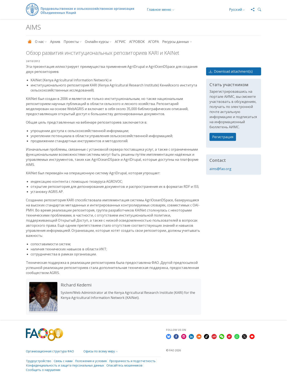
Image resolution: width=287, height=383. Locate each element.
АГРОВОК (137, 41)
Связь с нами (63, 361)
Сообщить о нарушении (43, 370)
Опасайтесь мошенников (124, 365)
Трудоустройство (38, 361)
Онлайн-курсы (97, 41)
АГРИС (120, 41)
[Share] (251, 9)
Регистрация (222, 137)
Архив (55, 41)
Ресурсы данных (175, 41)
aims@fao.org (220, 168)
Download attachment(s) (231, 71)
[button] (257, 9)
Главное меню (159, 9)
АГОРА (153, 41)
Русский (235, 9)
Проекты (71, 41)
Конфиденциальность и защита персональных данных (65, 365)
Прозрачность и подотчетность (132, 361)
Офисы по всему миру (99, 351)
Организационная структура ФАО (50, 351)
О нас (39, 41)
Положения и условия (91, 361)
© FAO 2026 (173, 350)
